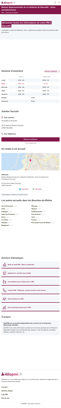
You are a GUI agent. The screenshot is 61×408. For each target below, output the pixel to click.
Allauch (36, 209)
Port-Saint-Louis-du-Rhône (42, 222)
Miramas (36, 206)
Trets (35, 217)
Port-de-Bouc (38, 214)
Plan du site (5, 398)
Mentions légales (7, 391)
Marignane (7, 225)
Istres (5, 217)
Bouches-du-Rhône (12, 12)
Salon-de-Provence (10, 214)
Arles (5, 209)
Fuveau (35, 220)
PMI (2, 12)
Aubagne (6, 211)
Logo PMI (4, 394)
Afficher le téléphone (30, 139)
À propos (4, 387)
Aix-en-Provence (9, 206)
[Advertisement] (30, 55)
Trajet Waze (24, 189)
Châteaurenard (38, 211)
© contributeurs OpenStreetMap (51, 154)
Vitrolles (6, 222)
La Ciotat (6, 220)
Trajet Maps (37, 189)
